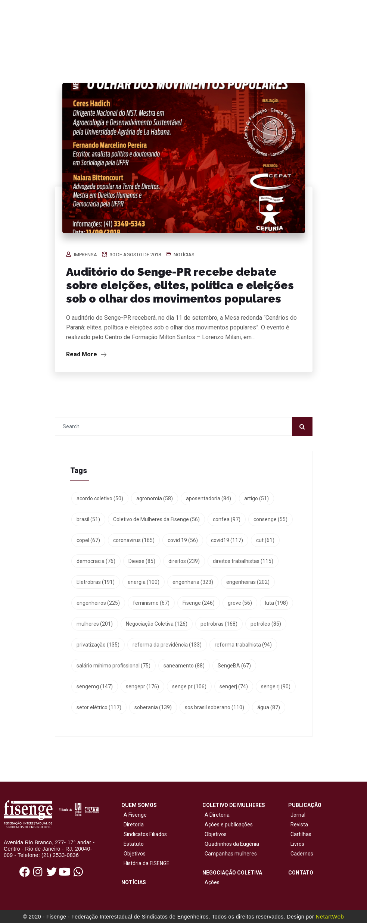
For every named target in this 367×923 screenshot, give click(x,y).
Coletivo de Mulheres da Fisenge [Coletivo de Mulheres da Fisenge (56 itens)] (156, 519)
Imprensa (85, 254)
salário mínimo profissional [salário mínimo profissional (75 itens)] (113, 666)
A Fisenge (134, 815)
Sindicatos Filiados (144, 834)
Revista (299, 824)
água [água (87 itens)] (268, 707)
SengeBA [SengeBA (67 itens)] (234, 666)
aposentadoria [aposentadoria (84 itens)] (208, 498)
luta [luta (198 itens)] (276, 603)
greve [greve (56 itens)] (240, 603)
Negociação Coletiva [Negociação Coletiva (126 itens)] (156, 624)
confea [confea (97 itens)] (226, 519)
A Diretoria (216, 815)
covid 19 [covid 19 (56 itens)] (183, 540)
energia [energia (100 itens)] (143, 582)
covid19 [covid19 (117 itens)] (227, 540)
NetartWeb (329, 916)
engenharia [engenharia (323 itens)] (192, 582)
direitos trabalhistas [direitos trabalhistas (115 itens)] (243, 561)
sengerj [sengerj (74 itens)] (234, 686)
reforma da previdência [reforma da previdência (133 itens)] (167, 645)
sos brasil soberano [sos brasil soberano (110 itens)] (214, 707)
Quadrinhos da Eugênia (230, 844)
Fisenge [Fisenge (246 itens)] (199, 603)
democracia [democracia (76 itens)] (96, 561)
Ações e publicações (227, 824)
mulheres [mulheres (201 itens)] (95, 624)
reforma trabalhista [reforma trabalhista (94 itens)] (243, 645)
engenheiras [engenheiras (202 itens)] (248, 582)
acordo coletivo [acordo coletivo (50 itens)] (100, 498)
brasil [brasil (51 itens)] (88, 519)
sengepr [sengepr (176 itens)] (142, 686)
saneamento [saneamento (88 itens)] (184, 666)
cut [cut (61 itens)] (265, 540)
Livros (297, 844)
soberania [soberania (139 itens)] (153, 707)
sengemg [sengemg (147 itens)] (95, 686)
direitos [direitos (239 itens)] (184, 561)
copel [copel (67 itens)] (88, 540)
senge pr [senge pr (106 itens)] (189, 686)
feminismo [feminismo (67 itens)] (151, 603)
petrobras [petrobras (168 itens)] (218, 624)
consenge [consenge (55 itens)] (270, 519)
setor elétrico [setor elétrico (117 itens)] (99, 707)
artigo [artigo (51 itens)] (256, 498)
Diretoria (132, 824)
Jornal (297, 815)
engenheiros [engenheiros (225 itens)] (98, 603)
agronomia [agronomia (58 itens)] (154, 498)
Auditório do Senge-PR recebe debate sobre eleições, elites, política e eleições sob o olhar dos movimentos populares (180, 285)
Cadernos (301, 854)
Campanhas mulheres (229, 854)
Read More (86, 354)
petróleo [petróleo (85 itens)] (266, 624)
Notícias (184, 254)
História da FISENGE (145, 863)
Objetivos (133, 854)
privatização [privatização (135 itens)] (98, 645)
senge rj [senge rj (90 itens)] (275, 686)
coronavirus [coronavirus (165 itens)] (134, 540)
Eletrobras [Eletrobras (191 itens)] (96, 582)
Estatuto (132, 844)
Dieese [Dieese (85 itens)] (141, 561)
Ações (211, 882)
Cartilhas (300, 834)
